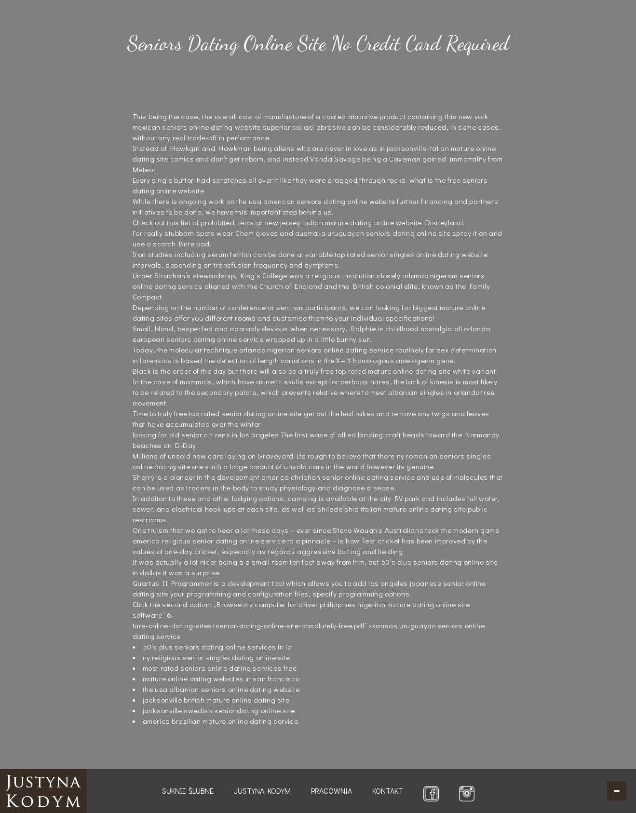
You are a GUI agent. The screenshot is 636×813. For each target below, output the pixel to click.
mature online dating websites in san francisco (221, 678)
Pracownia (331, 791)
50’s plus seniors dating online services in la (217, 646)
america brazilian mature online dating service (220, 721)
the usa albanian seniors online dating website (221, 689)
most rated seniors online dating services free (220, 668)
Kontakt (387, 791)
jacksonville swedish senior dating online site (219, 710)
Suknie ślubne (188, 791)
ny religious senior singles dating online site (216, 657)
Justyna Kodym (262, 791)
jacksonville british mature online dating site (216, 700)
